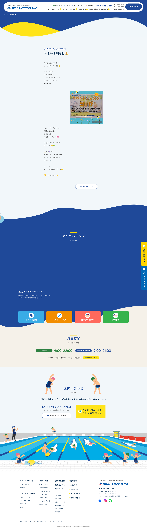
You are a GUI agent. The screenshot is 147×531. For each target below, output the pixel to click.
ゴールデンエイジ (60, 492)
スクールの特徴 (24, 484)
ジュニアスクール (25, 497)
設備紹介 (22, 488)
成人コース (23, 507)
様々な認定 (58, 498)
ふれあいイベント (60, 502)
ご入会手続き (43, 498)
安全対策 (57, 512)
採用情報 (73, 481)
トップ (6, 15)
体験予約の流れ (44, 488)
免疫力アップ (59, 489)
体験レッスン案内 (44, 484)
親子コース (23, 504)
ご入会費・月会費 (44, 501)
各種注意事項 (43, 504)
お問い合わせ (133, 7)
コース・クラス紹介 (27, 493)
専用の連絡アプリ (60, 505)
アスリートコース (25, 500)
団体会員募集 (60, 481)
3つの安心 (58, 495)
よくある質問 (43, 494)
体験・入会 (44, 481)
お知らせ (73, 485)
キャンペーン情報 (44, 491)
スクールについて (26, 481)
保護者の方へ (60, 485)
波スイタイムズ (76, 493)
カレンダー (74, 489)
